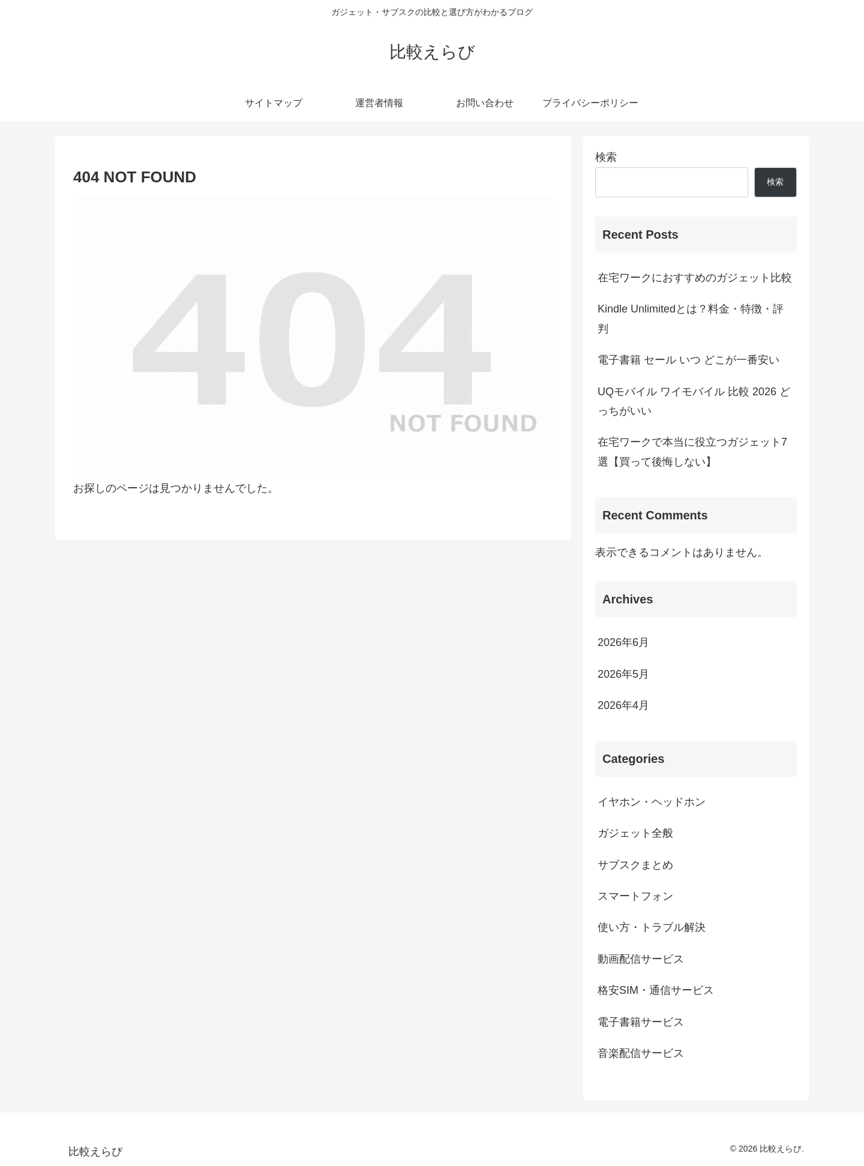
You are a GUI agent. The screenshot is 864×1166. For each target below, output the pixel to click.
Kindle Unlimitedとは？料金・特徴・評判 (691, 318)
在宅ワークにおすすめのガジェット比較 (695, 278)
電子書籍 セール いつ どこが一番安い (688, 360)
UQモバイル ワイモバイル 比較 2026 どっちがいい (694, 401)
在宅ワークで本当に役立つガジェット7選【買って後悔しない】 (692, 451)
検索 (606, 157)
